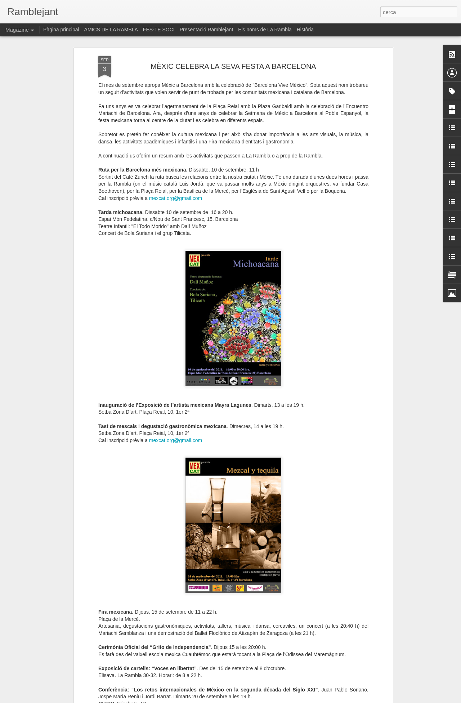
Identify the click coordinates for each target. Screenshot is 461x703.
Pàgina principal (61, 29)
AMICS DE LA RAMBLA (111, 29)
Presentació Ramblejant (206, 29)
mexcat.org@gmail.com (175, 185)
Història (305, 29)
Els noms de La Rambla (265, 29)
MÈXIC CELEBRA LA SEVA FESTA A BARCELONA (233, 54)
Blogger (262, 699)
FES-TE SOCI (159, 29)
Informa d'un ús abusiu (292, 699)
